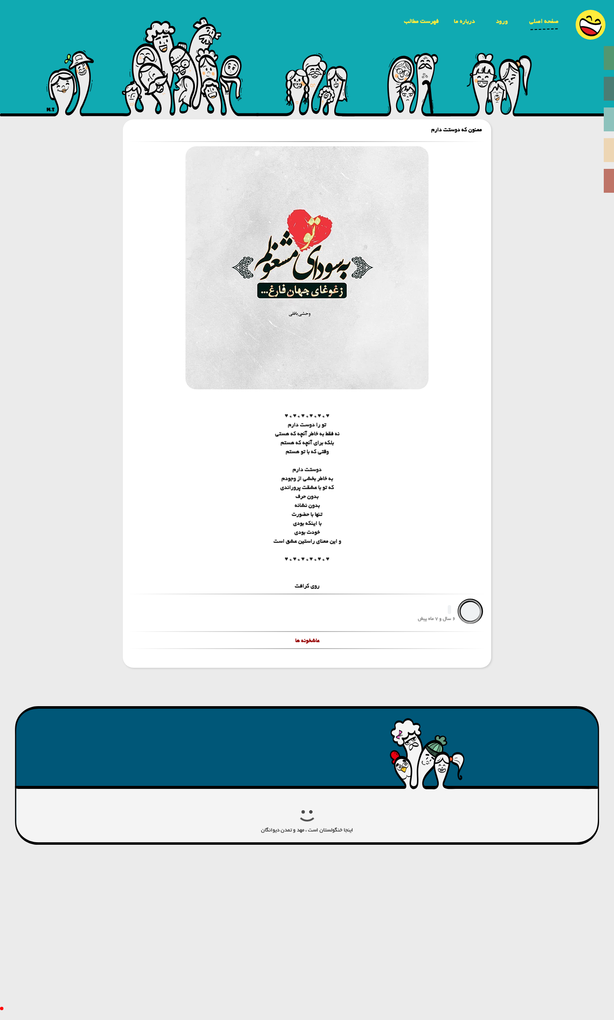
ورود (502, 21)
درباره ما (464, 21)
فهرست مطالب (421, 21)
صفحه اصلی (544, 21)
